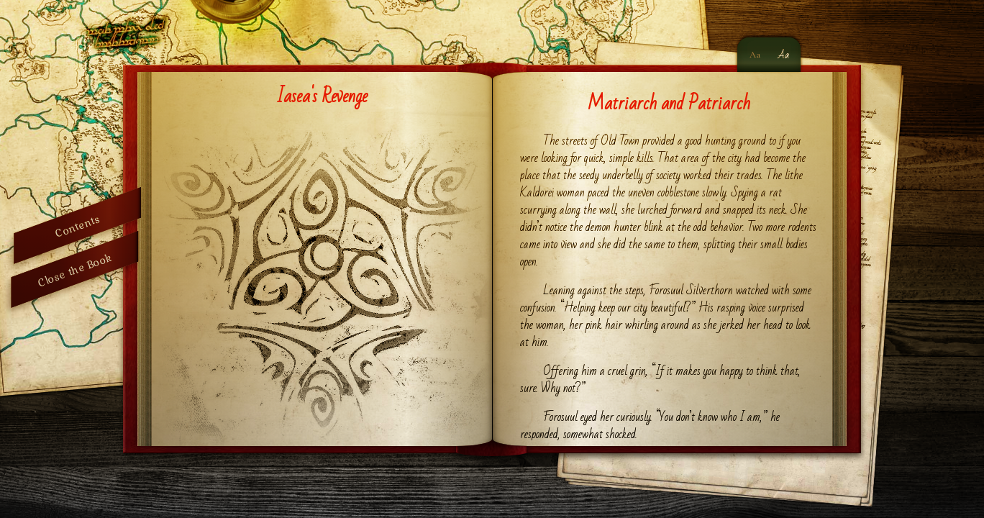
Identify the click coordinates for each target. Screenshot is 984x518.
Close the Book (74, 269)
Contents (77, 225)
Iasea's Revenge (322, 96)
